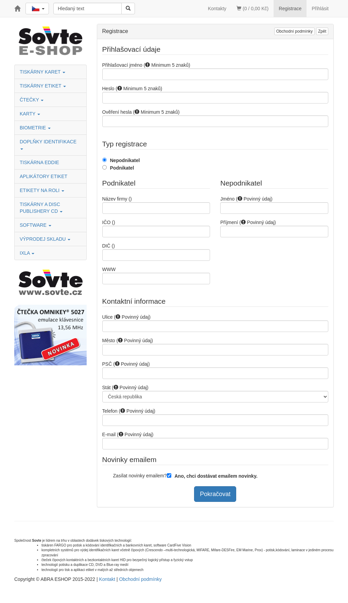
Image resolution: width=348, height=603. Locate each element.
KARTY (30, 113)
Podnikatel (122, 168)
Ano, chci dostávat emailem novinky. (216, 476)
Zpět (322, 31)
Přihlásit (320, 8)
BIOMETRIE (35, 127)
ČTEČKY (32, 99)
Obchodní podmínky (294, 31)
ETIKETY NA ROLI (42, 190)
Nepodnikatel (125, 160)
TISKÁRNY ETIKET (43, 86)
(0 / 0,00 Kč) (252, 8)
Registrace (290, 8)
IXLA (27, 253)
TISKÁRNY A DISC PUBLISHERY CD (41, 208)
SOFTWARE (35, 225)
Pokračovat (215, 494)
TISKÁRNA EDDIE (39, 162)
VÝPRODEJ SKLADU (45, 239)
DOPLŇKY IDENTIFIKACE (49, 144)
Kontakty (217, 8)
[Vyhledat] (128, 8)
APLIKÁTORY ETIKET (43, 176)
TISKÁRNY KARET (42, 72)
